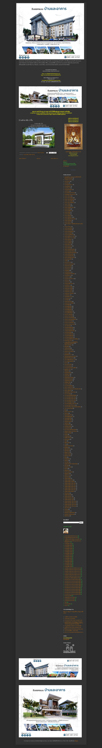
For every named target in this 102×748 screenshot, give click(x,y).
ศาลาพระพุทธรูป (68, 366)
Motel (66, 457)
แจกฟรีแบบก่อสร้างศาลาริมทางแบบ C (73, 571)
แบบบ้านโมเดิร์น (68, 241)
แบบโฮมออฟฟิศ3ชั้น (69, 335)
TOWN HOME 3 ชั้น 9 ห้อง (70, 489)
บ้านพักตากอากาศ (68, 179)
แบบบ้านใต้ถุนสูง (68, 220)
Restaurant (67, 470)
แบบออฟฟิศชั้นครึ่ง (69, 311)
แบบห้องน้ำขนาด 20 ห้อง (70, 597)
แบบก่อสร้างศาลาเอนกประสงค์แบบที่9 (72, 594)
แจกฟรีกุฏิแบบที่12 (68, 548)
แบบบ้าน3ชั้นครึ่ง (68, 210)
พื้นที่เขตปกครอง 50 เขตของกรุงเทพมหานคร (74, 629)
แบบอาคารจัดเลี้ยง (68, 314)
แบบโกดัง (67, 183)
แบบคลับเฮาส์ (67, 187)
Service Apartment (68, 472)
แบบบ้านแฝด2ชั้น (68, 229)
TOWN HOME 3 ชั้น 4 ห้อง (70, 483)
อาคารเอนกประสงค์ (69, 408)
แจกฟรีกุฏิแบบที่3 (68, 556)
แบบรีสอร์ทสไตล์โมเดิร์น (70, 273)
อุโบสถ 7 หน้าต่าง (68, 411)
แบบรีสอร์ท (67, 270)
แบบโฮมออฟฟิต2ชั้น (69, 327)
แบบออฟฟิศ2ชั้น (68, 306)
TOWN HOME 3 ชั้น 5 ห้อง (70, 485)
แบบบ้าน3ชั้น (67, 209)
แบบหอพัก (67, 299)
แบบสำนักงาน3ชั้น (68, 288)
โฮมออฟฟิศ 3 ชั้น (68, 419)
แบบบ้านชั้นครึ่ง (68, 215)
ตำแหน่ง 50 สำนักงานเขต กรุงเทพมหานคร (73, 620)
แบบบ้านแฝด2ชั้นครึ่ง (69, 231)
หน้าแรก (38, 158)
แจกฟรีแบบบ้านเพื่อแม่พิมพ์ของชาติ (72, 577)
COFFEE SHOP (68, 426)
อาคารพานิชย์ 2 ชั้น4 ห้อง (70, 405)
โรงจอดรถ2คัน (68, 603)
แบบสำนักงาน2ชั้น (68, 286)
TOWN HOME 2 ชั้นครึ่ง (70, 481)
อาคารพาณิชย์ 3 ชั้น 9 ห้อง (70, 400)
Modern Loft (67, 452)
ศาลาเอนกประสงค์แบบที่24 (70, 367)
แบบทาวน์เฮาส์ (68, 196)
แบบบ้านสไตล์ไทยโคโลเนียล (70, 252)
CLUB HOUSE (68, 424)
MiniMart (66, 447)
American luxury (68, 421)
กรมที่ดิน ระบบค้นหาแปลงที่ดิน (71, 616)
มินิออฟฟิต (67, 346)
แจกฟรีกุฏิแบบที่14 (68, 551)
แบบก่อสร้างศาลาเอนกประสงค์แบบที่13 (73, 584)
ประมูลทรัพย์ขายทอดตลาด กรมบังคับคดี (73, 625)
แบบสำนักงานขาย (68, 291)
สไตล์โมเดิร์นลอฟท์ (68, 379)
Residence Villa (68, 467)
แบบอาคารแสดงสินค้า (69, 322)
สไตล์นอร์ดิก (67, 375)
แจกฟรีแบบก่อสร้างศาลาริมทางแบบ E (72, 573)
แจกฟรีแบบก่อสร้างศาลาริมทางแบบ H (73, 576)
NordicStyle (67, 458)
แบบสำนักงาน (67, 285)
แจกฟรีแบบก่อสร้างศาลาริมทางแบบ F (72, 574)
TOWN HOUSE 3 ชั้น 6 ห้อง (70, 504)
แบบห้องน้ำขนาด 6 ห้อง (70, 599)
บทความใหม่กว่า (22, 158)
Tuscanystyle (67, 511)
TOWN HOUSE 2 (68, 496)
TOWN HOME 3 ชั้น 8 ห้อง (70, 488)
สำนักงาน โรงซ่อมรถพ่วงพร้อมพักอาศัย (73, 388)
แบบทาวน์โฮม (68, 204)
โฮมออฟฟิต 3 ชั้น (68, 414)
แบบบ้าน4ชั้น (67, 212)
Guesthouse (67, 436)
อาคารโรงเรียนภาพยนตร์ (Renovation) (73, 406)
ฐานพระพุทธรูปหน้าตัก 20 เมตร (71, 537)
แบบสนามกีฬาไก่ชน (69, 283)
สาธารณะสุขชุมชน (68, 385)
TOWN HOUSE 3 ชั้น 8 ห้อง (70, 506)
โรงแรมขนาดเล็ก (68, 364)
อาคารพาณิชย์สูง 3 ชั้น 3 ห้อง (71, 403)
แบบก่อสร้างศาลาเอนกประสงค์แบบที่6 (72, 590)
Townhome (67, 476)
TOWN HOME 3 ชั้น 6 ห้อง (70, 486)
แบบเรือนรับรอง (68, 275)
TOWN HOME (68, 478)
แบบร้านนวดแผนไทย (69, 264)
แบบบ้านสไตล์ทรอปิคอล (70, 250)
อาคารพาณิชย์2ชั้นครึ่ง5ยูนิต (70, 395)
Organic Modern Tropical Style (71, 463)
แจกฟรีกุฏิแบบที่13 (68, 550)
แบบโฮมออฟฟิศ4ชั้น (69, 337)
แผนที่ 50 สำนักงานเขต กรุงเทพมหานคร (73, 627)
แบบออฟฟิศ (67, 304)
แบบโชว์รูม (67, 191)
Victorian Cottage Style (69, 514)
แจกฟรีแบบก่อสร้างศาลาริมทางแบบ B (72, 569)
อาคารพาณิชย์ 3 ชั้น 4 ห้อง (70, 398)
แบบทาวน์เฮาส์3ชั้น (69, 200)
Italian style (67, 442)
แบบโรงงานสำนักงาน (69, 278)
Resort (66, 468)
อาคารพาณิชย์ (68, 393)
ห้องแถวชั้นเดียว (68, 390)
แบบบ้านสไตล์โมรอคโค (69, 257)
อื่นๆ (65, 410)
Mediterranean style (69, 445)
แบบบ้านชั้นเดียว (68, 217)
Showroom (67, 473)
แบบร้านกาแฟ (68, 262)
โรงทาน (66, 605)
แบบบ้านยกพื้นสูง (68, 242)
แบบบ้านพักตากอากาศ (69, 237)
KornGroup (73, 169)
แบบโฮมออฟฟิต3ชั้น (69, 329)
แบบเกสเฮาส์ (67, 181)
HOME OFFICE (32, 154)
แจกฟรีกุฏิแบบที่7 (68, 563)
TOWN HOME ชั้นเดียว (69, 491)
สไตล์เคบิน (67, 370)
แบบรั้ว (66, 260)
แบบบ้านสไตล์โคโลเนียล (70, 249)
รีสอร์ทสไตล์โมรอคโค (69, 357)
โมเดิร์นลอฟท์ (67, 348)
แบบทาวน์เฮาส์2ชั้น (69, 197)
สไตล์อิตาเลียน (68, 382)
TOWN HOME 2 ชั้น (69, 480)
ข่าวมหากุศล (66, 166)
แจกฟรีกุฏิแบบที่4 (68, 558)
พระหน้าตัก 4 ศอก (68, 340)
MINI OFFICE (67, 449)
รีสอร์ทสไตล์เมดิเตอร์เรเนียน (70, 356)
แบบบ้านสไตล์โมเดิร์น (69, 255)
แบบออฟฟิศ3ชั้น (68, 307)
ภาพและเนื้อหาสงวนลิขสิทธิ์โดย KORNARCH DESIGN (71, 343)
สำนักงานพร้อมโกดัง (69, 387)
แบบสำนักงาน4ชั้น (68, 290)
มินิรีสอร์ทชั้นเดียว (68, 344)
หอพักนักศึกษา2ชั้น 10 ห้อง (70, 392)
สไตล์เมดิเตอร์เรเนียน (69, 377)
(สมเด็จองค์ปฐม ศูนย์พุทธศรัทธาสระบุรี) (73, 151)
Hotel (66, 441)
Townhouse (67, 493)
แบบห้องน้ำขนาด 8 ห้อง (70, 600)
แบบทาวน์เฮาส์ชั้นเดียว (69, 202)
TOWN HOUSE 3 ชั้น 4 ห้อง (70, 501)
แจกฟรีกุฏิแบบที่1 (68, 543)
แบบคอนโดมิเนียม (68, 189)
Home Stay (67, 439)
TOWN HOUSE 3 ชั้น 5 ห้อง (70, 502)
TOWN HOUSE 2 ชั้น (69, 498)
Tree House (67, 507)
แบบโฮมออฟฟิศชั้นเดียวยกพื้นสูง (71, 338)
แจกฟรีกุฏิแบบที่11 (68, 546)
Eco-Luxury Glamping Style (70, 429)
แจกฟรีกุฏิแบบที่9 (68, 566)
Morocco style (67, 455)
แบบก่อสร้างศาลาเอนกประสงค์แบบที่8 (72, 592)
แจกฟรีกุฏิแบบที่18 (68, 553)
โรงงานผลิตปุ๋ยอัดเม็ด (69, 361)
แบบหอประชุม (68, 298)
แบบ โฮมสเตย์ (67, 325)
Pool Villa (67, 465)
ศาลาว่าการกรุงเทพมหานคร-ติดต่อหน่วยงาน (74, 632)
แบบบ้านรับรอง (68, 244)
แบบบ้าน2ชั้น (26, 154)
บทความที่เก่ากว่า (54, 158)
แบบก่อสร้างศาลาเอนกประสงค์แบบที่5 (72, 589)
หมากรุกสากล (66, 639)
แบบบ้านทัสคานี (68, 222)
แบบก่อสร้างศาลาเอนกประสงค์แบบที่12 (73, 582)
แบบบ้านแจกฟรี (68, 595)
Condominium (67, 428)
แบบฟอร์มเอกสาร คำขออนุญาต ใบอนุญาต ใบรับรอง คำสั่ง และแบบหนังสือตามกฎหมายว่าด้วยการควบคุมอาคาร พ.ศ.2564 (74, 623)
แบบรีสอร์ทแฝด (68, 272)
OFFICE (66, 460)
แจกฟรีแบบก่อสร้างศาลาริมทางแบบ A (72, 568)
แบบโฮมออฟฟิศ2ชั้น (69, 334)
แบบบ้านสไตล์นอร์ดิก (69, 254)
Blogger (76, 740)
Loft (65, 444)
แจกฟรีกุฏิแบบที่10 (68, 545)
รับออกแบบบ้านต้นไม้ (69, 351)
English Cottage (68, 432)
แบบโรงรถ (67, 280)
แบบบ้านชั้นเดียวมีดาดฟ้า (70, 218)
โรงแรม (66, 362)
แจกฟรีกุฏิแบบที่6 (68, 561)
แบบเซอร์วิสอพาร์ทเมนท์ (70, 192)
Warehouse (67, 515)
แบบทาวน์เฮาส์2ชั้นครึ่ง (69, 199)
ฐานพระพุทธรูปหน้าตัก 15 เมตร (71, 536)
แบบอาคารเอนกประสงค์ (70, 324)
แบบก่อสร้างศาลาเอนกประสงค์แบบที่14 (73, 586)
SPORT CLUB (68, 475)
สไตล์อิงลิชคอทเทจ (68, 380)
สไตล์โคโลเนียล (68, 372)
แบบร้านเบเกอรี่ (68, 267)
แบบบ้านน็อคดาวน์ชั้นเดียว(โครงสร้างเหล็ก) (74, 223)
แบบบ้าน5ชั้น (67, 213)
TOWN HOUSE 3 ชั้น (69, 499)
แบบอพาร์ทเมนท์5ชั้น (69, 303)
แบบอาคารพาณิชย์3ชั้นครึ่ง (70, 319)
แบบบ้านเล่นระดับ (68, 246)
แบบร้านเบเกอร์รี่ (68, 265)
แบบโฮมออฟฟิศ (68, 332)
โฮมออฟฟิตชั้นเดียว (69, 416)
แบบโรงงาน (67, 277)
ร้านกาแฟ (67, 353)
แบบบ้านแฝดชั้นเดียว (69, 234)
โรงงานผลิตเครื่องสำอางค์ (70, 359)
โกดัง (66, 602)
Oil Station (67, 462)
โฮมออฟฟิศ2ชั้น (68, 418)
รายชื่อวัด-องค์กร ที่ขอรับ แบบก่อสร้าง (72, 539)
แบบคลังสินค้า (68, 186)
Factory (66, 434)
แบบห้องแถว (67, 294)
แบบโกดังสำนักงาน (69, 184)
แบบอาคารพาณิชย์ (69, 316)
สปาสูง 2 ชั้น (67, 384)
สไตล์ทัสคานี (67, 374)
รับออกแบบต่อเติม (68, 349)
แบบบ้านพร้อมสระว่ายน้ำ (70, 236)
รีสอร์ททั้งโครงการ (68, 354)
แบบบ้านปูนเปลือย (68, 228)
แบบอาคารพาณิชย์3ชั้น (69, 317)
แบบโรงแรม (67, 281)
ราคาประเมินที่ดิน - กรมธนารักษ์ (71, 630)
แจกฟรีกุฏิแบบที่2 (68, 555)
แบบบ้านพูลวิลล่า (68, 239)
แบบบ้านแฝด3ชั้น (68, 233)
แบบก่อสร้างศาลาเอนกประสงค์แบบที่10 (73, 581)
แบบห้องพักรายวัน (68, 296)
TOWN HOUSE (68, 494)
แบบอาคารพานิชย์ (68, 320)
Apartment (67, 423)
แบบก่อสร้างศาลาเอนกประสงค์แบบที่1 (72, 579)
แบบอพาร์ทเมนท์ (68, 301)
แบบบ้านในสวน (68, 226)
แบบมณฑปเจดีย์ (68, 259)
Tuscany (66, 509)
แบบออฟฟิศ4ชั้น (68, 309)
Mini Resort (67, 450)
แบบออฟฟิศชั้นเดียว (69, 312)
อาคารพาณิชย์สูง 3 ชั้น (69, 401)
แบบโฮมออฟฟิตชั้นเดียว (70, 330)
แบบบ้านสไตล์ (68, 247)
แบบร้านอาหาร (68, 268)
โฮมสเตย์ (66, 413)
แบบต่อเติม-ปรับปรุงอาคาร (70, 194)
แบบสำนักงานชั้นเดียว (69, 293)
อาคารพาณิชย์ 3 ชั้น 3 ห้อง (70, 397)
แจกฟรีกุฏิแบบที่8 (68, 564)
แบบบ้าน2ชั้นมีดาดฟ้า (69, 207)
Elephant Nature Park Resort (71, 431)
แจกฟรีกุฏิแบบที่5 (68, 560)
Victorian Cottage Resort (70, 512)
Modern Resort (68, 454)
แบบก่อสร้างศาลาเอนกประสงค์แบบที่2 (72, 587)
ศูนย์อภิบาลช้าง (68, 369)
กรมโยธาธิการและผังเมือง (70, 618)
